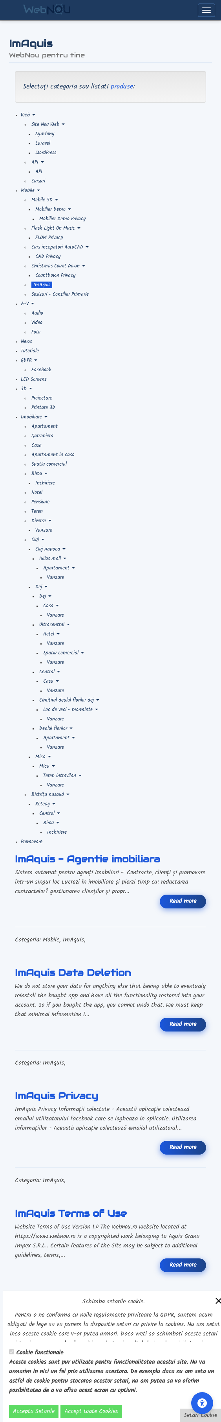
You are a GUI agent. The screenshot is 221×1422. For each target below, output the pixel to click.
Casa (36, 445)
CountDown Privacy (55, 275)
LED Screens (33, 379)
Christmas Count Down (58, 266)
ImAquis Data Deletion (73, 973)
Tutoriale (30, 351)
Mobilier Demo (53, 209)
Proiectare (41, 398)
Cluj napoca (50, 549)
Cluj (37, 539)
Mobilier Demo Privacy (62, 218)
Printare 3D (43, 407)
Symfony (45, 133)
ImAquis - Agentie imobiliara (87, 859)
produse (122, 86)
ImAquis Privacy (56, 1096)
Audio (37, 313)
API (37, 162)
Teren (37, 511)
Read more (183, 901)
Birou (39, 473)
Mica (43, 756)
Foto (35, 332)
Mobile (30, 190)
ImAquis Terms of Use (71, 1213)
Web (28, 115)
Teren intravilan (62, 775)
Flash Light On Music (55, 228)
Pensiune (40, 502)
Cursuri (38, 181)
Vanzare (43, 530)
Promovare (31, 841)
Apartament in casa (53, 454)
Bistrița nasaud (50, 794)
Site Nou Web (48, 124)
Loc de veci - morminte (70, 709)
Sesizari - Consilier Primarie (60, 294)
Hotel (36, 492)
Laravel (42, 143)
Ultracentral (54, 624)
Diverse (41, 520)
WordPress (45, 152)
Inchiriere (45, 483)
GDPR (29, 360)
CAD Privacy (48, 256)
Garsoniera (42, 435)
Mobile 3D (44, 200)
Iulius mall (52, 558)
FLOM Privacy (49, 237)
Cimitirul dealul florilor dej (69, 700)
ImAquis (41, 284)
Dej (41, 586)
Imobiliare (34, 417)
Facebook (41, 369)
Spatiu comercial (49, 464)
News (26, 341)
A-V (27, 303)
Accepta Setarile (34, 1411)
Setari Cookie (200, 1415)
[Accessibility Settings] (202, 1403)
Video (36, 322)
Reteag (45, 804)
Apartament (44, 426)
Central (49, 671)
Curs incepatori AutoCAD (60, 247)
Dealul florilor (56, 728)
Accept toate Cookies (91, 1411)
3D (26, 388)
